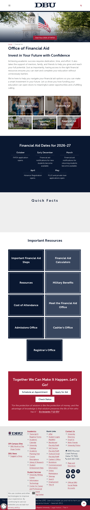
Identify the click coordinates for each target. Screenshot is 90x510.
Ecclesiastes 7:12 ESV (49, 412)
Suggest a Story (16, 456)
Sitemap (52, 476)
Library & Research (36, 462)
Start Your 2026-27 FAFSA (45, 38)
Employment (53, 482)
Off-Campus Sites (15, 444)
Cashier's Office (54, 459)
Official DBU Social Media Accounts (72, 485)
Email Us (71, 440)
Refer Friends (73, 443)
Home (10, 44)
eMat (50, 434)
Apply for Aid (61, 392)
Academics (31, 431)
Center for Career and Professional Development (36, 489)
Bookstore (52, 462)
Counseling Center (37, 495)
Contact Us (70, 431)
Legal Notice (56, 508)
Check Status (45, 399)
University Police (74, 445)
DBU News (12, 454)
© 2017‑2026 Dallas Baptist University (36, 508)
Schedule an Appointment (34, 392)
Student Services (34, 472)
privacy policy (14, 507)
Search (51, 479)
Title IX (51, 485)
